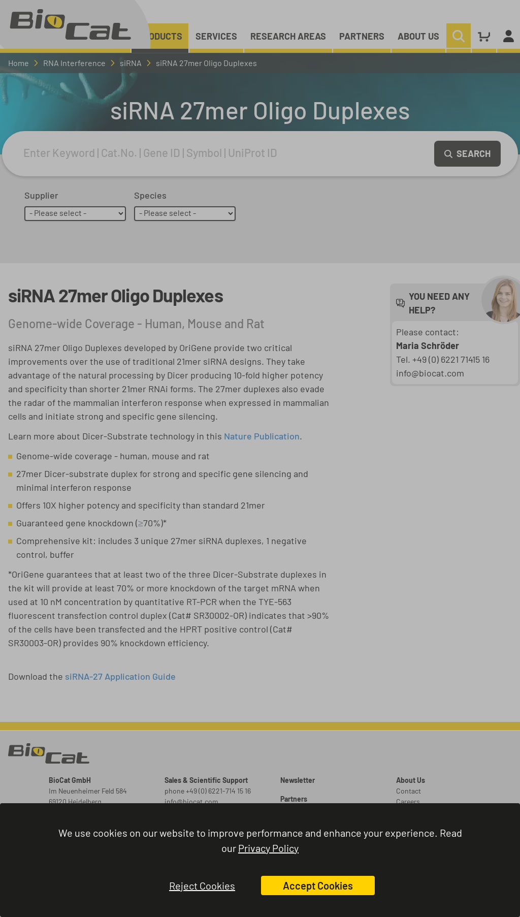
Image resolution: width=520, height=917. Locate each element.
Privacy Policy (268, 848)
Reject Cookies (202, 885)
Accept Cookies (318, 885)
